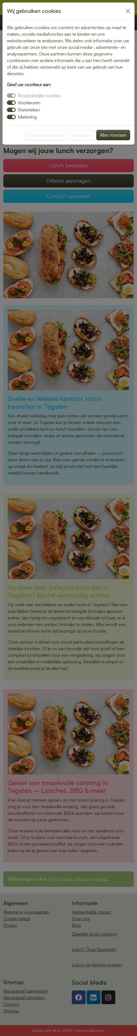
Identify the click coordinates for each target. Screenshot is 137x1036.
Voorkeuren (29, 102)
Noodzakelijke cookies (39, 95)
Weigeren (81, 135)
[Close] (128, 11)
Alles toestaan (113, 135)
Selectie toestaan (45, 135)
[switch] (11, 102)
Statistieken (29, 110)
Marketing (27, 117)
